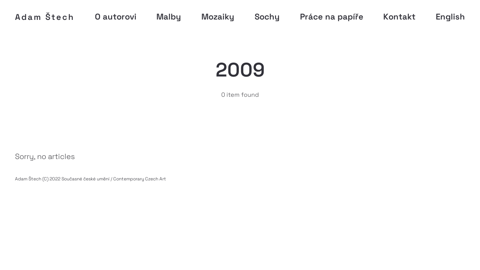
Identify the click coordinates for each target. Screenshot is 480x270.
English (450, 16)
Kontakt (399, 16)
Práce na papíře (331, 16)
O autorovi (115, 16)
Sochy (267, 16)
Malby (168, 16)
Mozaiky (217, 16)
